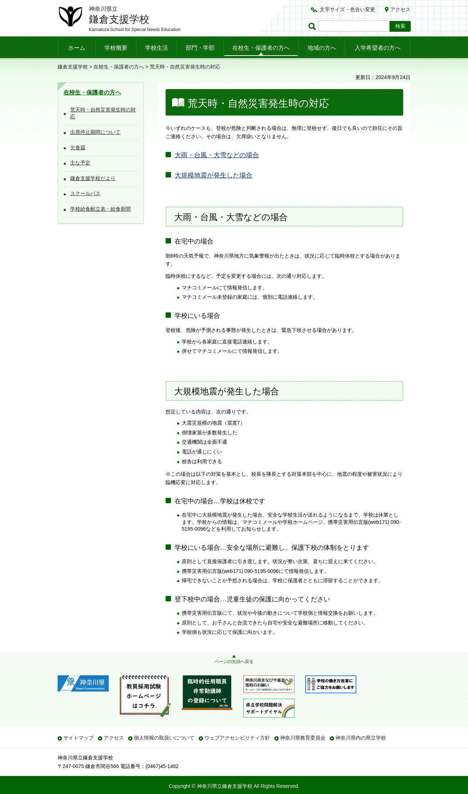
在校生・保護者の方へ (261, 48)
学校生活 (156, 48)
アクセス (400, 9)
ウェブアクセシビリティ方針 (237, 738)
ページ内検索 (313, 26)
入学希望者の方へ (378, 48)
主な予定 (80, 163)
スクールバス (85, 193)
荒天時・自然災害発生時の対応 (103, 113)
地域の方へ (321, 48)
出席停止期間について (95, 132)
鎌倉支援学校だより (93, 178)
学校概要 (115, 48)
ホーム (76, 48)
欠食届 (77, 147)
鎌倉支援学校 (73, 67)
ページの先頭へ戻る (234, 661)
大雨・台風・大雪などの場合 (217, 155)
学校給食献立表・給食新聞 (100, 209)
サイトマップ (78, 738)
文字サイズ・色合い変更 (347, 9)
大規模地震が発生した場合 (213, 175)
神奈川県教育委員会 (302, 738)
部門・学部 (200, 48)
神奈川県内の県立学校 (361, 738)
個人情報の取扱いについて (164, 738)
